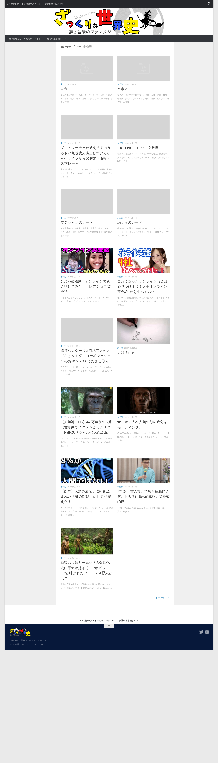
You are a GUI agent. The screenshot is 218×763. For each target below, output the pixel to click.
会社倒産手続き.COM (54, 3)
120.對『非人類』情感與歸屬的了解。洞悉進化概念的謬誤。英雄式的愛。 (143, 496)
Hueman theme (38, 644)
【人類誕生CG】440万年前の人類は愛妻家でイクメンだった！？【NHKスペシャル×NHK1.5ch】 (86, 427)
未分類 (63, 84)
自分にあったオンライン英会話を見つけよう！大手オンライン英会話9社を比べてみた (142, 286)
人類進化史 (126, 353)
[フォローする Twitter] (201, 632)
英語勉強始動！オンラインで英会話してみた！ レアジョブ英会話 (86, 286)
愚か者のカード (129, 222)
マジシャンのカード (77, 222)
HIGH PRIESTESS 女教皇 (138, 148)
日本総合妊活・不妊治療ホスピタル (24, 3)
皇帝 (64, 89)
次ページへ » (163, 597)
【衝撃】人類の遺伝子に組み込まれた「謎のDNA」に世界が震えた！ (86, 496)
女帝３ (122, 89)
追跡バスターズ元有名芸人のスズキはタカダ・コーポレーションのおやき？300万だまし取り (86, 356)
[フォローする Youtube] (207, 632)
